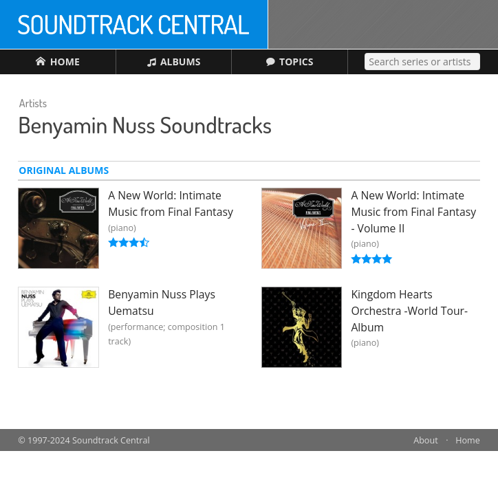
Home (467, 440)
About (425, 440)
